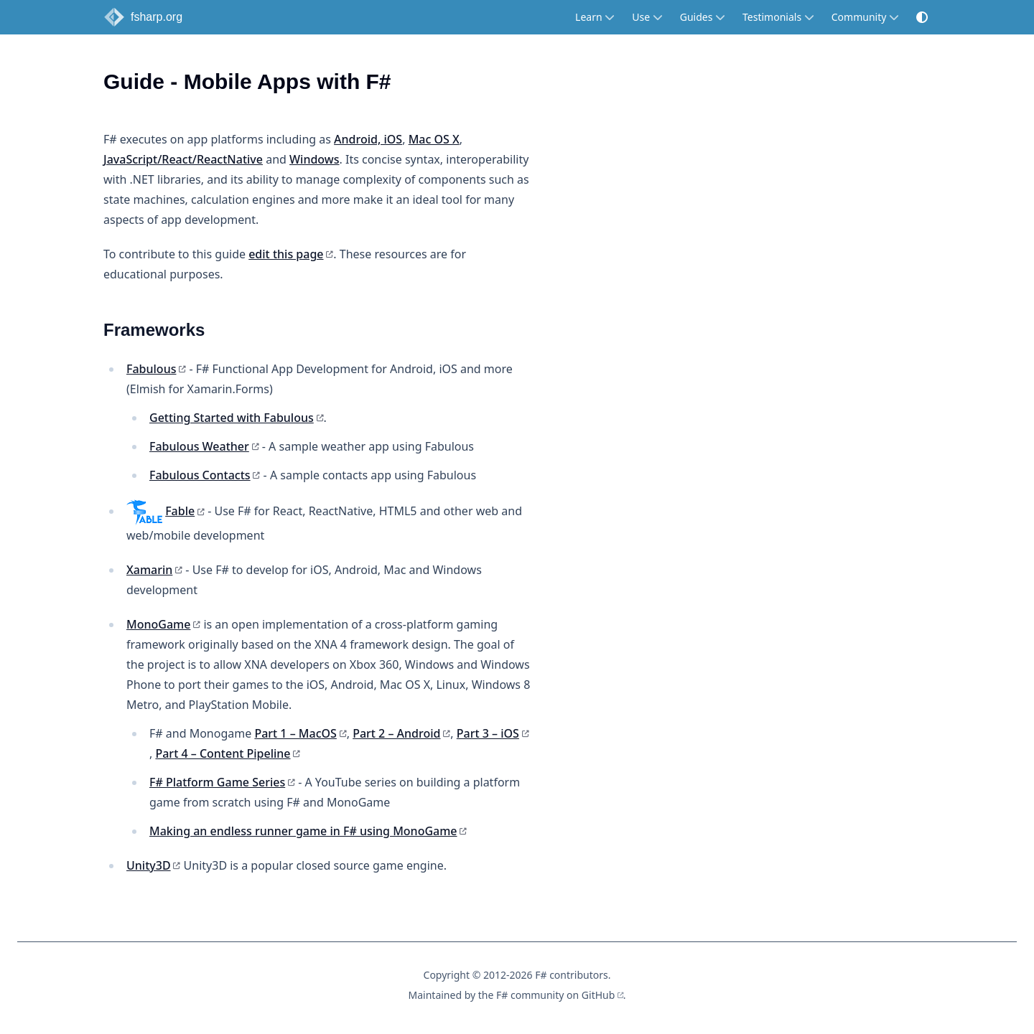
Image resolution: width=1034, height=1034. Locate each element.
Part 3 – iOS (488, 733)
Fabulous (151, 369)
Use (647, 17)
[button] (922, 17)
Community (865, 17)
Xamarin (149, 570)
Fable (180, 511)
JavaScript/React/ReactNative (183, 159)
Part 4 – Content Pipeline (222, 753)
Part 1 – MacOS (295, 733)
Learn (595, 17)
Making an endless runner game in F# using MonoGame (303, 831)
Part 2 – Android (396, 733)
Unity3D (148, 865)
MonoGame (158, 624)
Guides (702, 17)
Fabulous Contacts (200, 475)
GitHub (598, 995)
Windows (314, 159)
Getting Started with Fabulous (231, 418)
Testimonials (778, 17)
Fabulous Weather (199, 446)
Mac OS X (434, 139)
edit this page (285, 254)
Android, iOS (368, 139)
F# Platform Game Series (217, 782)
